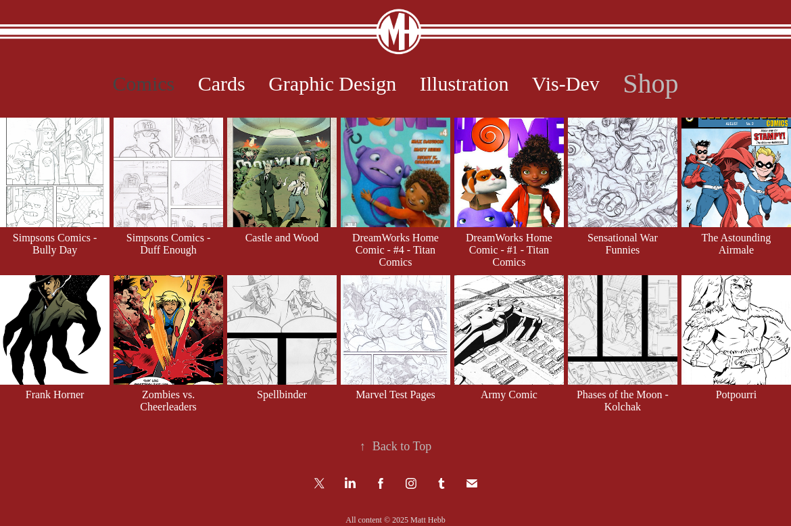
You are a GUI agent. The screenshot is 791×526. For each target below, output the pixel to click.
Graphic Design (332, 83)
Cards (221, 83)
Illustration (464, 83)
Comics (144, 83)
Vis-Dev (566, 83)
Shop (650, 83)
